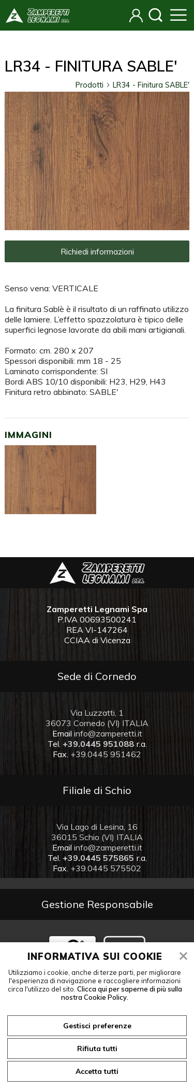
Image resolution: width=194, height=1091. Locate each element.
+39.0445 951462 (105, 754)
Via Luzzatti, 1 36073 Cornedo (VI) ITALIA (97, 717)
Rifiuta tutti (97, 1048)
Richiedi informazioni (97, 251)
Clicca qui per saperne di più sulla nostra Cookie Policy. (121, 993)
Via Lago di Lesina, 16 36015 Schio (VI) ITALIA (97, 831)
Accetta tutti (97, 1071)
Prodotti (93, 85)
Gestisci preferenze (97, 1025)
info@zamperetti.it (108, 733)
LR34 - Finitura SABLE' (151, 85)
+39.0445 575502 (105, 868)
